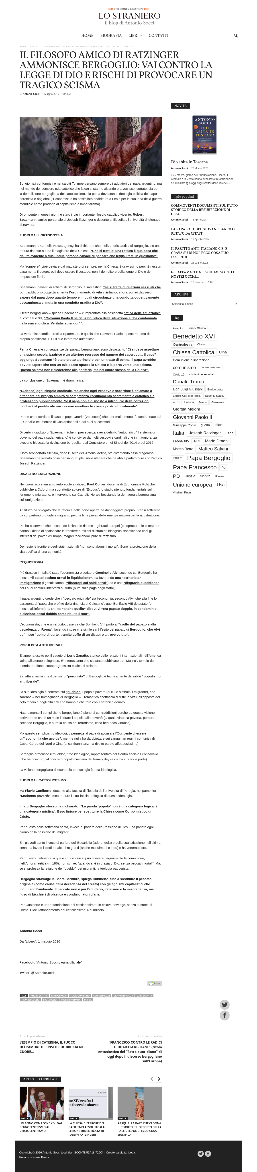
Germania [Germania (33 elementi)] (217, 402)
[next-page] (159, 1079)
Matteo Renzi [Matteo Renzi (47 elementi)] (183, 449)
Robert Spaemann (70, 999)
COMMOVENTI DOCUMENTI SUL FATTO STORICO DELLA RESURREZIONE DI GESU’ (204, 209)
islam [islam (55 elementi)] (219, 425)
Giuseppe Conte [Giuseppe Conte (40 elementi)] (184, 425)
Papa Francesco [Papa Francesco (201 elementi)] (195, 467)
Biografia (111, 36)
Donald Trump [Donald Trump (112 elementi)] (188, 381)
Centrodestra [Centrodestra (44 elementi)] (183, 344)
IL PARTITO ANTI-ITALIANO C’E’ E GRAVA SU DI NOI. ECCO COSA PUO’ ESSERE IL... (200, 252)
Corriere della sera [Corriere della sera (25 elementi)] (210, 367)
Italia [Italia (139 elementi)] (178, 433)
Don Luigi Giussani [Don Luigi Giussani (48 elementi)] (188, 389)
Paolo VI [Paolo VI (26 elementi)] (177, 457)
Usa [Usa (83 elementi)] (221, 484)
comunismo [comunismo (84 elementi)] (184, 367)
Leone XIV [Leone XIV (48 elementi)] (181, 441)
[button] (236, 36)
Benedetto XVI (59, 995)
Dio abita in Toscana (189, 162)
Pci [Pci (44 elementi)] (223, 467)
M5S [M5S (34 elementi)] (197, 441)
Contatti (158, 36)
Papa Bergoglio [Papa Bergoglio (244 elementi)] (208, 457)
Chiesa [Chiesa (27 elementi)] (201, 344)
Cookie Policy (40, 1157)
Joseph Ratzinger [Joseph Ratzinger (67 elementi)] (205, 433)
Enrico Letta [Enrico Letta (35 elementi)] (215, 389)
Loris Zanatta (144, 995)
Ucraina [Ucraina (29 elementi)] (219, 476)
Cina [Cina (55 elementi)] (223, 352)
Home (87, 36)
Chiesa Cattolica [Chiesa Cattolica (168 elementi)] (193, 352)
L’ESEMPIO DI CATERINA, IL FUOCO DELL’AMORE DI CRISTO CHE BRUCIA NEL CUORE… (52, 1047)
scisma (88, 999)
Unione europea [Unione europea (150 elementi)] (192, 485)
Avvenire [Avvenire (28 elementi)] (178, 328)
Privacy (24, 1157)
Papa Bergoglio (30, 999)
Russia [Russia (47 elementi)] (190, 476)
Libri (135, 36)
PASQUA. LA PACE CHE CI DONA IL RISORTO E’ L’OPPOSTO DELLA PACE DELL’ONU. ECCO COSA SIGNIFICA (139, 1129)
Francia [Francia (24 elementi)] (203, 402)
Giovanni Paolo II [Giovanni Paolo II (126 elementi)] (192, 417)
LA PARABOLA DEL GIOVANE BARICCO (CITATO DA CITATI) (203, 231)
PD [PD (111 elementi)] (176, 476)
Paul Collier (50, 999)
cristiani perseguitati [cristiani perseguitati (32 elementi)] (201, 374)
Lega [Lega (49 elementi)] (230, 433)
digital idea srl (128, 1152)
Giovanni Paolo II (123, 995)
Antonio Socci (31, 93)
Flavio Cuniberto (80, 995)
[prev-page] (152, 1079)
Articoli (34, 46)
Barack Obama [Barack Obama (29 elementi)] (197, 328)
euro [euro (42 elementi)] (176, 402)
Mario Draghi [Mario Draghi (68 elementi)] (216, 441)
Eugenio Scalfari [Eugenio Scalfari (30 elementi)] (215, 395)
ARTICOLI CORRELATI (40, 1079)
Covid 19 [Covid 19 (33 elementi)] (178, 374)
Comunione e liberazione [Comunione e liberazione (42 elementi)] (191, 360)
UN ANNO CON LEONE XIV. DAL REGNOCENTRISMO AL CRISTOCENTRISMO (41, 1127)
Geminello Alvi (101, 995)
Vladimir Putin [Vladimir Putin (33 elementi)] (182, 492)
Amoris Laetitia (39, 995)
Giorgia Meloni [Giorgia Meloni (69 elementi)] (186, 409)
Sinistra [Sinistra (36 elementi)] (205, 476)
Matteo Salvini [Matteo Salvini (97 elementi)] (213, 449)
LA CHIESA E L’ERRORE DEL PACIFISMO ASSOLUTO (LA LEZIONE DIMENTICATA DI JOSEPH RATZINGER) (87, 1129)
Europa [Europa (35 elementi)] (189, 402)
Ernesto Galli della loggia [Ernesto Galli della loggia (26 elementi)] (187, 395)
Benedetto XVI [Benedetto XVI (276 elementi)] (194, 336)
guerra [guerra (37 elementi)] (205, 425)
